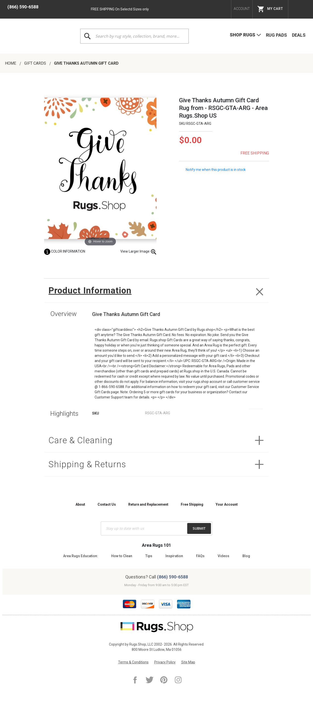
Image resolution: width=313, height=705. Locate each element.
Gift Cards (35, 63)
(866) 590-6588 (22, 6)
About (80, 504)
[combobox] (134, 36)
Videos (223, 556)
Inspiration (174, 556)
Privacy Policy (165, 662)
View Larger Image (138, 252)
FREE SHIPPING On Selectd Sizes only (120, 9)
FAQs (200, 556)
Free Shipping (192, 504)
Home (11, 63)
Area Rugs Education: (80, 556)
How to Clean (121, 556)
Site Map (188, 662)
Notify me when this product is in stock (216, 169)
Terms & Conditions (133, 662)
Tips (148, 556)
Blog (246, 556)
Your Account (227, 504)
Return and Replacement (148, 504)
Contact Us (107, 504)
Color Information (64, 251)
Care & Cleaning (81, 440)
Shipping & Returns (88, 465)
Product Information (91, 291)
